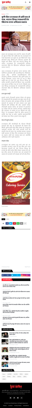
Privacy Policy (17, 405)
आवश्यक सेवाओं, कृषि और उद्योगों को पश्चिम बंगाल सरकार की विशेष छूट (16, 292)
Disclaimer (26, 405)
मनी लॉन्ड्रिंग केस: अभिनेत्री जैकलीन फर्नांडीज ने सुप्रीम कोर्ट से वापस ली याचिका (15, 311)
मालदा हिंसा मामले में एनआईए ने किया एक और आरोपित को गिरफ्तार (16, 305)
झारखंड (26, 374)
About (4, 405)
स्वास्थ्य (4, 379)
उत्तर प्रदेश (15, 374)
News (4, 374)
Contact (10, 405)
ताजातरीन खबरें (6, 279)
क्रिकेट (21, 374)
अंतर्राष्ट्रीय (9, 374)
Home (3, 14)
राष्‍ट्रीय (7, 14)
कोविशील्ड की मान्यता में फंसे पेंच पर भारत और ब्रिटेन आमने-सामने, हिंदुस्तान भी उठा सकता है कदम (19, 349)
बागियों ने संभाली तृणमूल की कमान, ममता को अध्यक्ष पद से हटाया (16, 324)
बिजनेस (8, 376)
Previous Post (5, 267)
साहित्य (24, 376)
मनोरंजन (19, 376)
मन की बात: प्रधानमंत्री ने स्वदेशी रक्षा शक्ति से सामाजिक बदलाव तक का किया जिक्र (16, 286)
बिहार (14, 376)
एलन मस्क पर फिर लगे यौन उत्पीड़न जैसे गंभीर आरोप (19, 333)
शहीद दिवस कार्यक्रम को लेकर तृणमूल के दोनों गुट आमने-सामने (16, 298)
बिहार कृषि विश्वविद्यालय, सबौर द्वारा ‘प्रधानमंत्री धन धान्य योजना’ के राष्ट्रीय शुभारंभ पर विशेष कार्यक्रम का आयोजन (18, 341)
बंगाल (4, 376)
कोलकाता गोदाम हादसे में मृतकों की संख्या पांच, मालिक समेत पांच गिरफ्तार (16, 318)
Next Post (27, 267)
